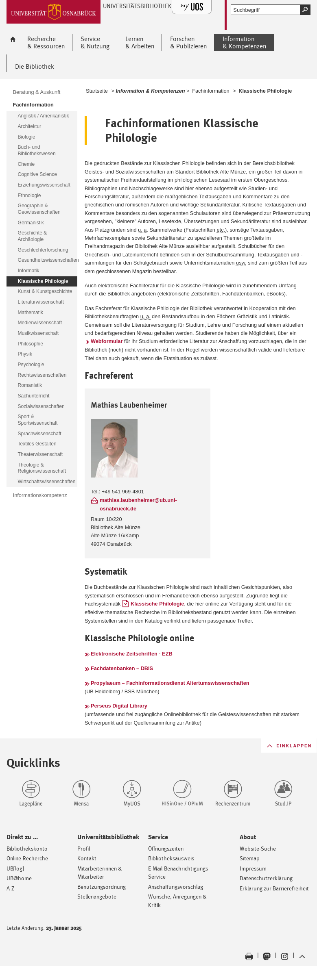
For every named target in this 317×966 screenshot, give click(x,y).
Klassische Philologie (157, 604)
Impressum (253, 868)
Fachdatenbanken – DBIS (122, 668)
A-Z (10, 888)
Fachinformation (211, 91)
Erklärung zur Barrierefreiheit (274, 888)
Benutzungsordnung (101, 886)
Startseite (97, 91)
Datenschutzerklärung (266, 878)
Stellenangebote (96, 896)
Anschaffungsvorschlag (175, 886)
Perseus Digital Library (119, 706)
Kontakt (86, 858)
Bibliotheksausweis (171, 858)
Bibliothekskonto (27, 848)
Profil (83, 848)
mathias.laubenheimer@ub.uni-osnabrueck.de (138, 504)
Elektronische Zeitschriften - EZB (132, 654)
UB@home (19, 878)
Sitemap (250, 858)
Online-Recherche (27, 858)
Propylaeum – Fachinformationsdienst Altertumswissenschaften (170, 683)
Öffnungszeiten (166, 848)
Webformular (107, 341)
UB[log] (15, 868)
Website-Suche (258, 848)
